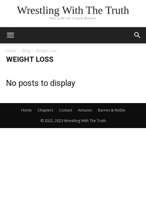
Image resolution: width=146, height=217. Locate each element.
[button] (10, 35)
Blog (26, 50)
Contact (65, 110)
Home (11, 50)
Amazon (85, 110)
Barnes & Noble (111, 110)
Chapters (45, 110)
